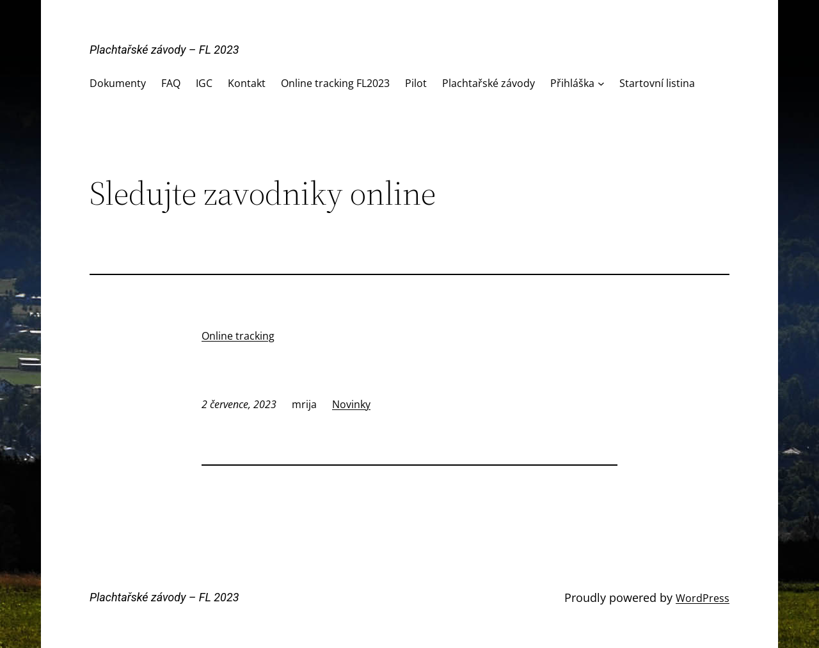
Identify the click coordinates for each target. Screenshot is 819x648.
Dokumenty (118, 83)
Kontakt (247, 83)
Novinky (351, 404)
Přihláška (572, 83)
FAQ (170, 83)
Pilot (416, 83)
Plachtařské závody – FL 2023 (164, 49)
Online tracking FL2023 (335, 83)
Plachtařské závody (488, 83)
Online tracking (238, 336)
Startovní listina (657, 83)
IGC (204, 83)
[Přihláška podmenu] (601, 83)
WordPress (702, 598)
